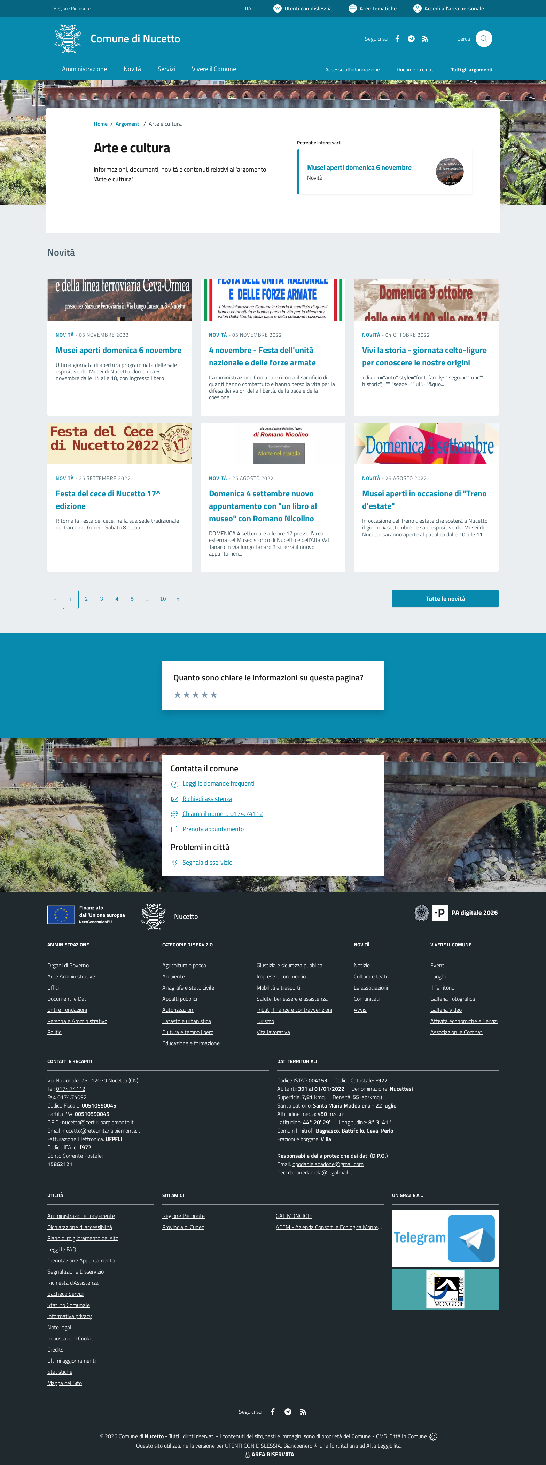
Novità (65, 334)
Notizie (362, 965)
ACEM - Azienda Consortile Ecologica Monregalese (334, 1227)
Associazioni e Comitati (456, 1032)
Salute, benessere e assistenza (292, 998)
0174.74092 (72, 1097)
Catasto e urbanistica (186, 1021)
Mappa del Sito (64, 1383)
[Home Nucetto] (117, 38)
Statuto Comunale (68, 1305)
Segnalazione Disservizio (75, 1271)
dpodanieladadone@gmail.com (328, 1164)
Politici (54, 1032)
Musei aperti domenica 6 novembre (359, 167)
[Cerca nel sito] (484, 38)
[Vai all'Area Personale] (448, 8)
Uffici (53, 987)
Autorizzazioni (178, 1010)
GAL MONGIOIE (294, 1216)
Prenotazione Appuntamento (81, 1260)
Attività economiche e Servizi (464, 1021)
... (147, 598)
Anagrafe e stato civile (188, 987)
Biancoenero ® (300, 1445)
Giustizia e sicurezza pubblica (289, 965)
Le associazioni (371, 987)
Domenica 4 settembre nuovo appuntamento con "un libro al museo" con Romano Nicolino (263, 506)
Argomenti (128, 123)
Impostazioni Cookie (70, 1338)
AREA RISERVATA (268, 1454)
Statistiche (59, 1372)
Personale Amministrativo (77, 1021)
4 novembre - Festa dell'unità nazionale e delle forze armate (262, 356)
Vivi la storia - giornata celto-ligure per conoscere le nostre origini (424, 356)
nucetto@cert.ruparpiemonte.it (98, 1122)
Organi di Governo (68, 965)
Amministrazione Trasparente (81, 1216)
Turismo (265, 1021)
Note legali (59, 1327)
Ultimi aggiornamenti (71, 1360)
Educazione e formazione (191, 1043)
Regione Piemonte (183, 1216)
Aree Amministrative (71, 976)
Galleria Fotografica (452, 998)
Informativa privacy (69, 1316)
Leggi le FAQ (61, 1249)
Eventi (437, 965)
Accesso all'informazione (352, 69)
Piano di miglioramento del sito (82, 1238)
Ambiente (173, 976)
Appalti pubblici (179, 998)
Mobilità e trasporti (278, 987)
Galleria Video (446, 1010)
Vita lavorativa (273, 1032)
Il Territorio (442, 987)
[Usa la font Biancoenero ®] (302, 8)
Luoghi (438, 976)
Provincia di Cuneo (183, 1227)
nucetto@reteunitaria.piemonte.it (101, 1130)
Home (101, 123)
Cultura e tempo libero (187, 1032)
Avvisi (360, 1010)
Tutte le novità (445, 598)
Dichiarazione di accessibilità (79, 1227)
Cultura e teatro (372, 976)
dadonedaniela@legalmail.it (320, 1172)
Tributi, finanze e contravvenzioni (294, 1010)
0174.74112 (70, 1089)
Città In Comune (408, 1436)
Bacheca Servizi (65, 1294)
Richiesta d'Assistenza (73, 1282)
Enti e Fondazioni (67, 1010)
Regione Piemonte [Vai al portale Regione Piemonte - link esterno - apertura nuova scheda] (72, 8)
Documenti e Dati (67, 998)
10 (163, 598)
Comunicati (367, 998)
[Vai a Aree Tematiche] (372, 8)
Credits (55, 1349)
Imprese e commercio (281, 976)
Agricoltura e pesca (184, 965)
